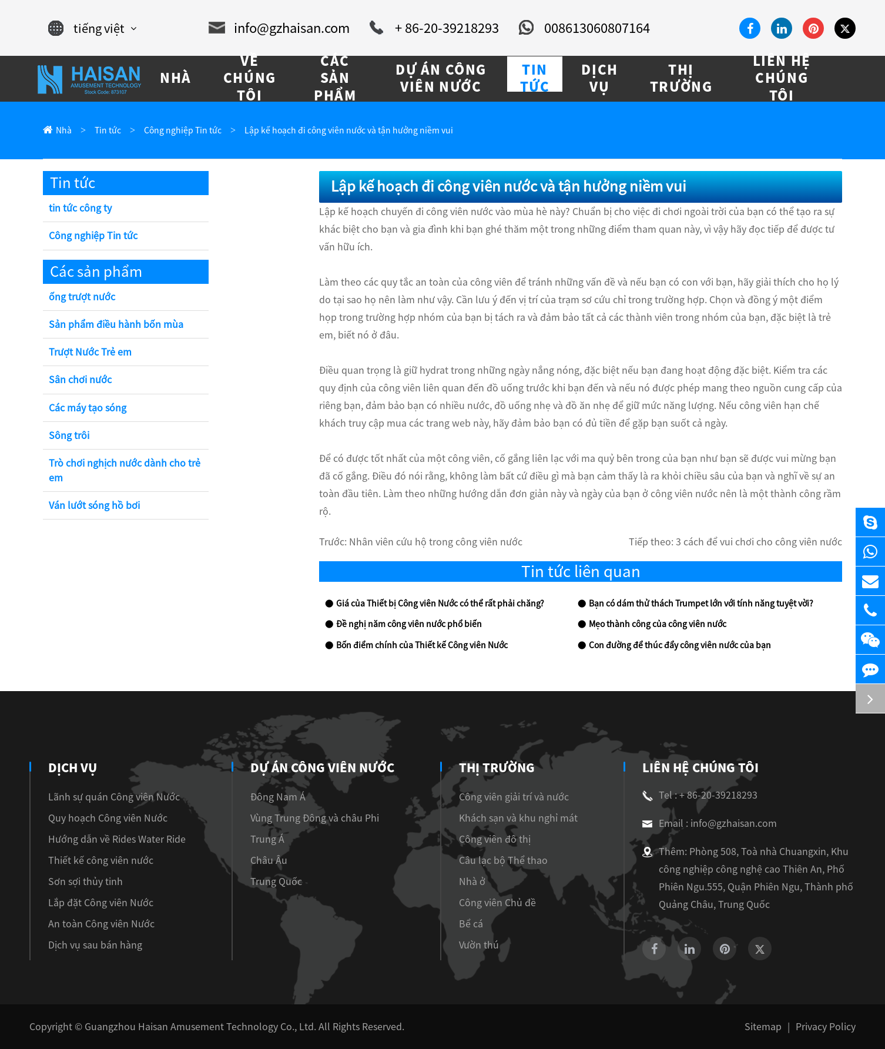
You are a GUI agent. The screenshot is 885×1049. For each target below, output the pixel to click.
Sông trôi (69, 435)
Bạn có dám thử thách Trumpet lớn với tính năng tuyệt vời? (701, 603)
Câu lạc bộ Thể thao (502, 860)
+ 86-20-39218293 (434, 28)
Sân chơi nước (80, 379)
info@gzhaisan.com (279, 28)
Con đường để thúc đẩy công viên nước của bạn (680, 645)
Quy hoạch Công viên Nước (107, 818)
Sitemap (763, 1026)
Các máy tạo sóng (87, 408)
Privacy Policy (826, 1026)
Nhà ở (471, 881)
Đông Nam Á (278, 797)
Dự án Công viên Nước (322, 767)
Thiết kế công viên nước (100, 860)
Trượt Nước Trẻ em (90, 352)
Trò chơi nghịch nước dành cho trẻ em (124, 470)
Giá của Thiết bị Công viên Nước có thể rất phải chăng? (440, 603)
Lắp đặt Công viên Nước (100, 902)
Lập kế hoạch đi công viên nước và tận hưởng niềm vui (348, 130)
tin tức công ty (80, 208)
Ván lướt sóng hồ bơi (94, 505)
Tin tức (108, 130)
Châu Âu (269, 860)
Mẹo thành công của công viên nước (657, 624)
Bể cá (470, 924)
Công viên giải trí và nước (513, 797)
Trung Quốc (277, 881)
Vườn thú (478, 945)
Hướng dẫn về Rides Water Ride (117, 839)
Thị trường (495, 767)
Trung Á (268, 839)
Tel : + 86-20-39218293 (699, 795)
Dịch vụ (72, 767)
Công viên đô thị (494, 839)
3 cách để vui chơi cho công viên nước (759, 542)
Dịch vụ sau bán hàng (95, 945)
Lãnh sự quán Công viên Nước (114, 797)
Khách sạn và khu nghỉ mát (517, 818)
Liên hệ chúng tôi (698, 767)
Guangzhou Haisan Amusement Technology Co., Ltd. (200, 1026)
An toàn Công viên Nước (101, 924)
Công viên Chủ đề (496, 902)
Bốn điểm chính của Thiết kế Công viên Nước (422, 645)
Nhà (64, 130)
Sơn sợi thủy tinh (85, 881)
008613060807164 (584, 28)
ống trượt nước (82, 296)
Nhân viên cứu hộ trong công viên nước (435, 542)
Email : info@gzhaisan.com (709, 823)
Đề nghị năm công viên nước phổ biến (409, 624)
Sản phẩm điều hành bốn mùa (116, 324)
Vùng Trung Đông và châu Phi (315, 818)
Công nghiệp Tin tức (183, 130)
